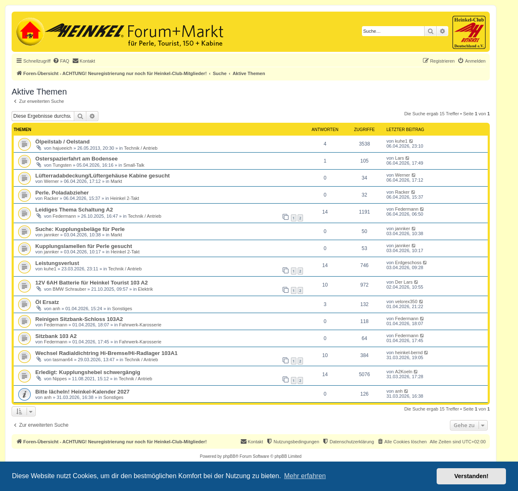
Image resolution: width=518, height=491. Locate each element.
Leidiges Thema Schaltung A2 (74, 210)
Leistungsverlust (57, 263)
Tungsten (62, 165)
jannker (51, 234)
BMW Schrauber (69, 289)
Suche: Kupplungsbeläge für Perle (80, 229)
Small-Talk (133, 165)
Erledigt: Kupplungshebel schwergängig (87, 372)
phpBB (229, 456)
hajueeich (62, 148)
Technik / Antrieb (141, 148)
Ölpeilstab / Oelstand (62, 142)
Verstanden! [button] (471, 476)
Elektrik (145, 289)
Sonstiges (122, 308)
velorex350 (406, 301)
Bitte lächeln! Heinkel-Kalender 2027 (82, 392)
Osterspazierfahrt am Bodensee (76, 159)
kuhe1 (401, 141)
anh (56, 308)
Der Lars (404, 282)
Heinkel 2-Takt (124, 198)
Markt (116, 181)
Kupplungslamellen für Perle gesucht (83, 246)
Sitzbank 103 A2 (56, 336)
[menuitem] (61, 61)
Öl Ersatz (47, 302)
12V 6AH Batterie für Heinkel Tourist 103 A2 (91, 283)
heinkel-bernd (409, 352)
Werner (51, 181)
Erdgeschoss (408, 262)
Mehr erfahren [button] (305, 475)
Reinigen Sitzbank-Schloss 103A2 (79, 319)
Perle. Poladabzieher (62, 193)
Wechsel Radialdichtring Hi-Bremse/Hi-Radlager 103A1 (106, 353)
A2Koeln (404, 371)
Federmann (64, 216)
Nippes (60, 378)
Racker (51, 198)
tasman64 (63, 359)
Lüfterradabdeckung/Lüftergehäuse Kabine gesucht (102, 176)
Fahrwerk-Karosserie (140, 324)
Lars (399, 158)
